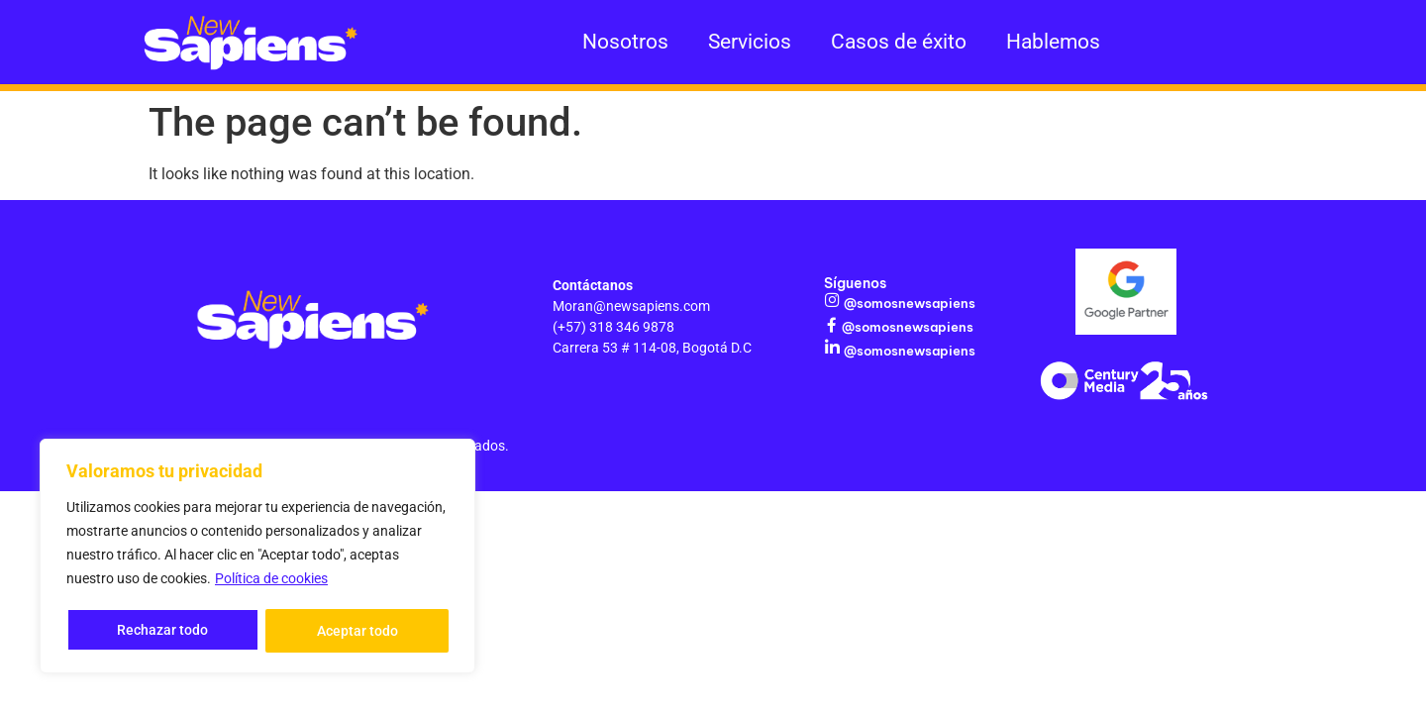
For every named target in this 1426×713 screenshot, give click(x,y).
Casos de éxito (899, 41)
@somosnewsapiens (907, 303)
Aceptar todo (357, 631)
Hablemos (1053, 41)
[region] (257, 557)
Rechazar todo (162, 631)
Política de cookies (271, 581)
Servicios (749, 41)
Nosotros (625, 41)
